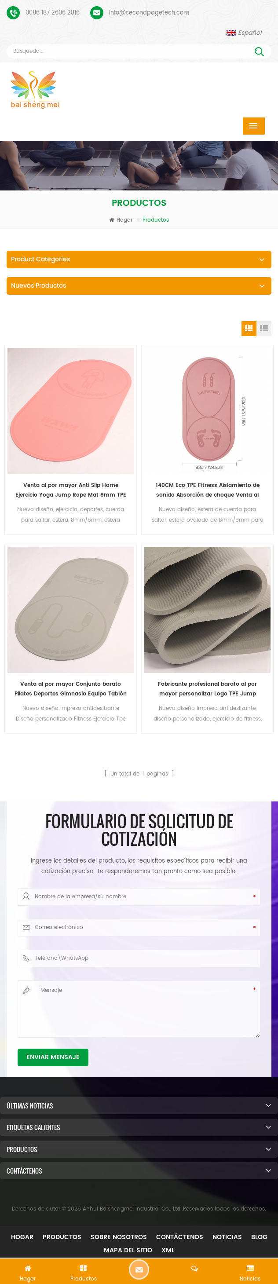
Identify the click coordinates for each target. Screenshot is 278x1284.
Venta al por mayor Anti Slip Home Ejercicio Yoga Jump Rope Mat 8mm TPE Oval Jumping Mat (70, 490)
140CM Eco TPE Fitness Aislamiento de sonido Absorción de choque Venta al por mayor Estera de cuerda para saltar (207, 490)
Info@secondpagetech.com (149, 13)
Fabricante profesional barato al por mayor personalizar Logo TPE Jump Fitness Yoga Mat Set (207, 689)
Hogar (120, 220)
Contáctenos (179, 1237)
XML (167, 1250)
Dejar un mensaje (139, 1269)
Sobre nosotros (119, 1237)
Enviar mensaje (53, 1057)
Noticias (227, 1237)
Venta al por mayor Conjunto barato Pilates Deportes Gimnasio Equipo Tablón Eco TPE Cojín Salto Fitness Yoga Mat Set (71, 689)
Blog (259, 1237)
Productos (62, 1237)
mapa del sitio (128, 1250)
